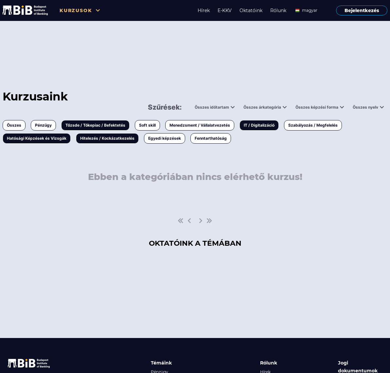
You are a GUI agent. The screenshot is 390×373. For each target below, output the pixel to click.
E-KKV (225, 10)
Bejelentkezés (362, 10)
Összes (14, 125)
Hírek (204, 10)
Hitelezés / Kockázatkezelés (107, 138)
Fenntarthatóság (211, 138)
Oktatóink (250, 10)
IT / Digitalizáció (259, 125)
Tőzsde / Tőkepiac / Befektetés (95, 125)
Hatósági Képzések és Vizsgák (36, 138)
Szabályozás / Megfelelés (313, 125)
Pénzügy (43, 125)
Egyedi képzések (164, 138)
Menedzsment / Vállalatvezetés (199, 125)
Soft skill (147, 125)
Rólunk (278, 10)
